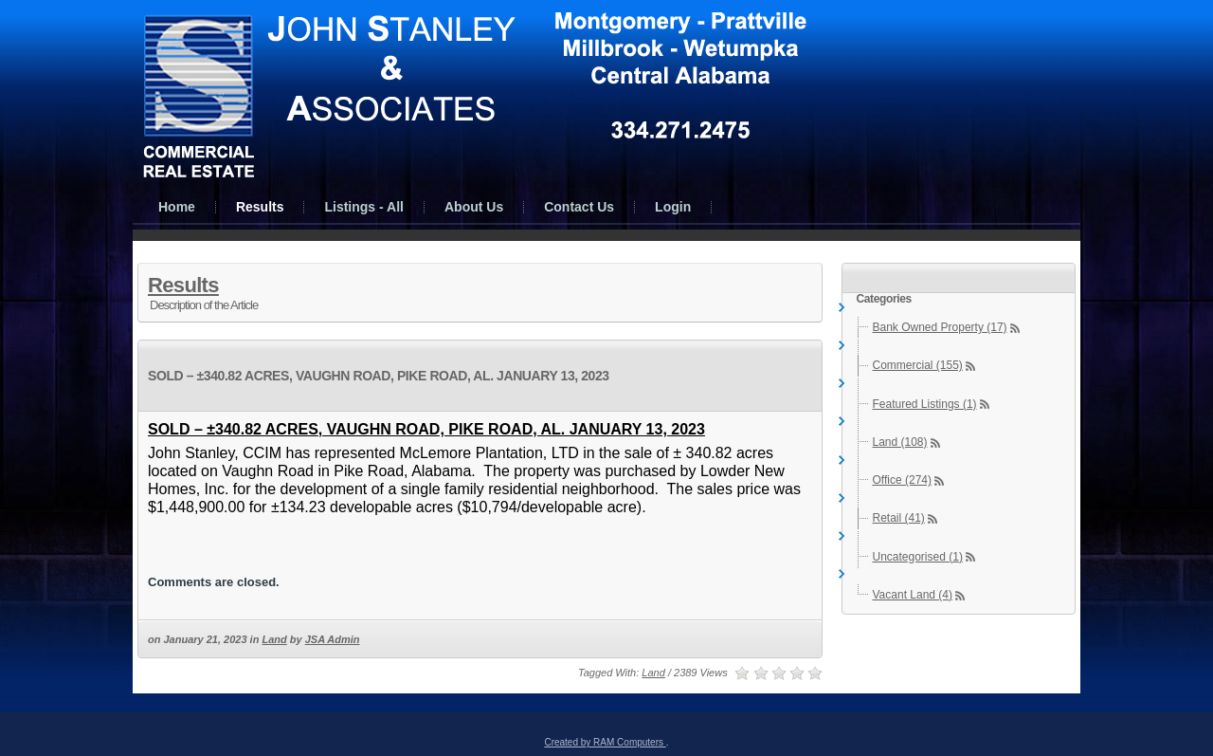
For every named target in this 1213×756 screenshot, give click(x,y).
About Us (473, 206)
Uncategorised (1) (918, 556)
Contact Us (579, 206)
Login (673, 206)
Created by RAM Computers (604, 742)
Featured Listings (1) (925, 404)
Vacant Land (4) (913, 594)
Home (176, 206)
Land (274, 639)
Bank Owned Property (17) (940, 327)
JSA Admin (332, 639)
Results (260, 206)
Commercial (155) (918, 365)
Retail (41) (899, 518)
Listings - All (363, 206)
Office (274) (902, 480)
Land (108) (900, 442)
